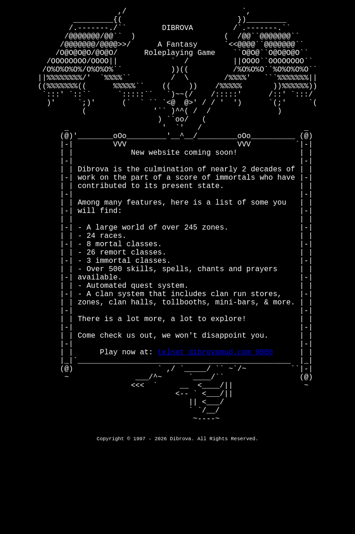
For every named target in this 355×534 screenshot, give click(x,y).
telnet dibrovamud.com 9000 (215, 429)
